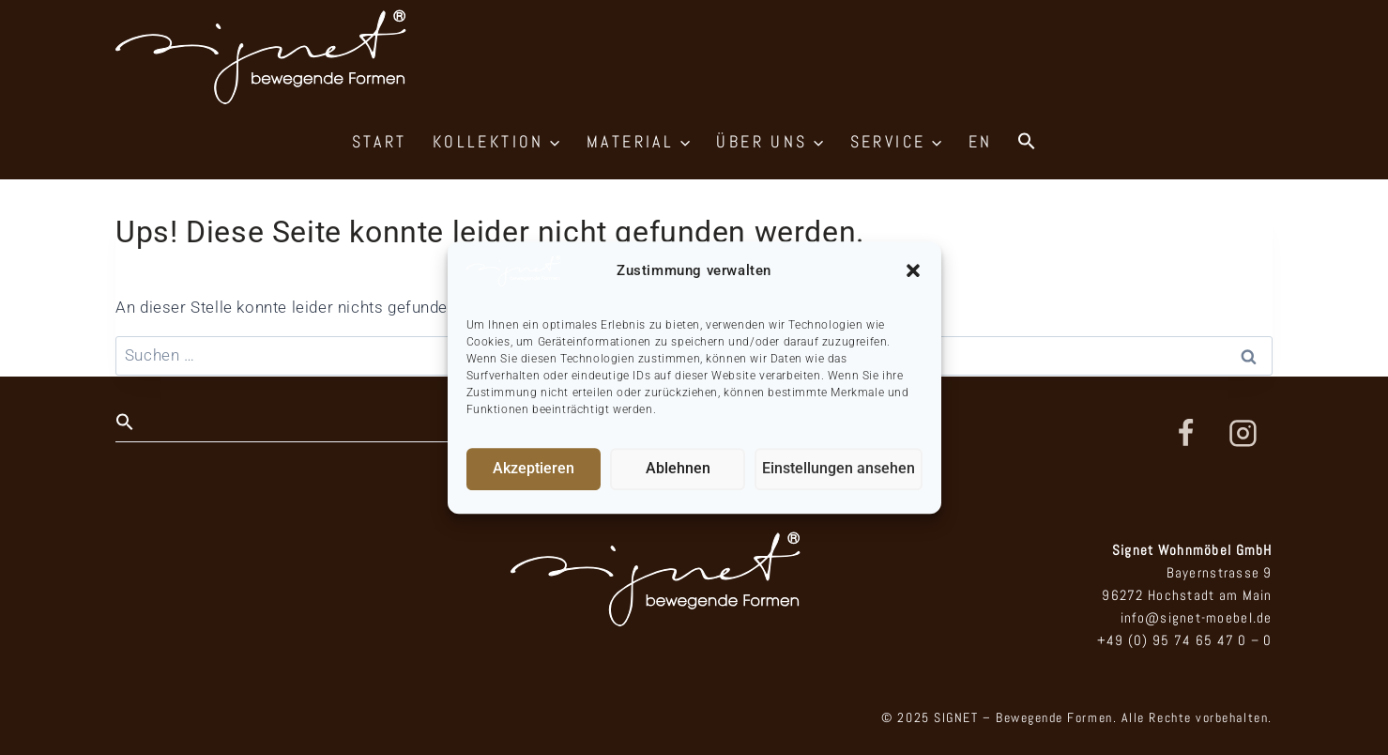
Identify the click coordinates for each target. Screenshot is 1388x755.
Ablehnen (682, 468)
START (379, 141)
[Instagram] (1243, 434)
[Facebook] (1185, 434)
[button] (913, 270)
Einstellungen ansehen (841, 468)
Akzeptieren (534, 468)
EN (981, 141)
